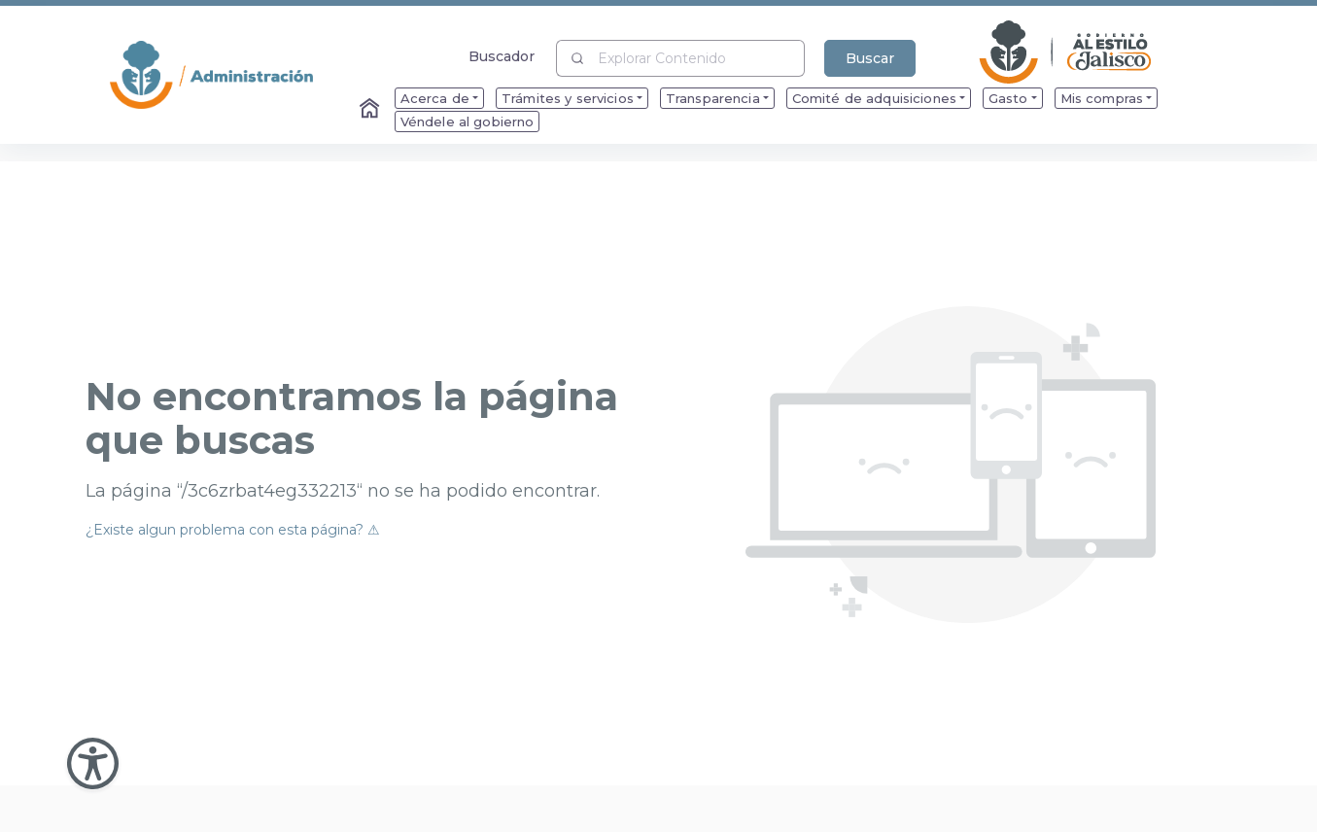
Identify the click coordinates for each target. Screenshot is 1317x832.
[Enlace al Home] (371, 109)
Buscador (502, 56)
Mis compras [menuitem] (1102, 98)
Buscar (870, 58)
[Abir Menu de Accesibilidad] (93, 763)
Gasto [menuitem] (1008, 98)
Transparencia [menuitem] (713, 98)
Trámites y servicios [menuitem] (568, 98)
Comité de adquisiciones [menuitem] (874, 98)
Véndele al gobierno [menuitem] (467, 121)
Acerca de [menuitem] (434, 98)
